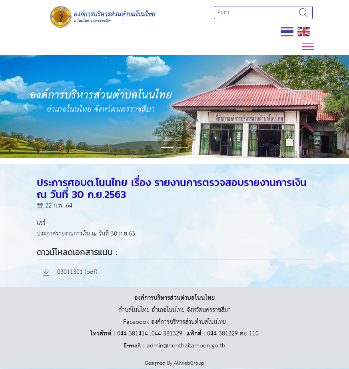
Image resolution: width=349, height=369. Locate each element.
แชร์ (41, 223)
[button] (26, 106)
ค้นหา (303, 12)
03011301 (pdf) (70, 272)
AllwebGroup (189, 363)
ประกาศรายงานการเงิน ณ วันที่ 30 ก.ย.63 (86, 233)
